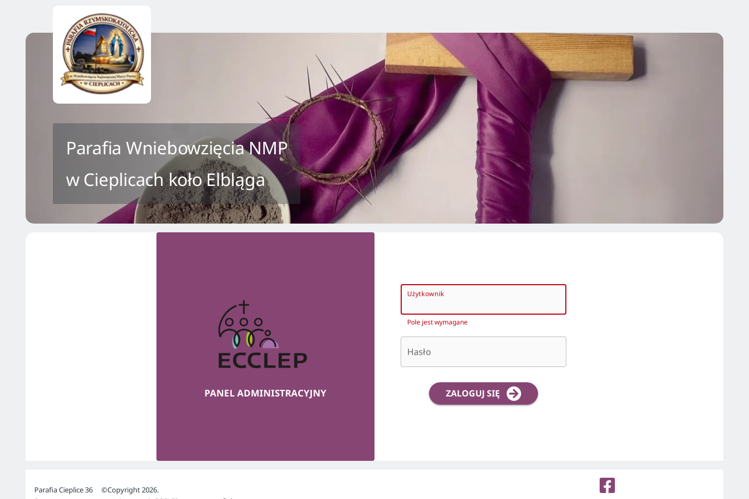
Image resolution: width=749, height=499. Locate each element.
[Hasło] (483, 351)
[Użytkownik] (473, 299)
